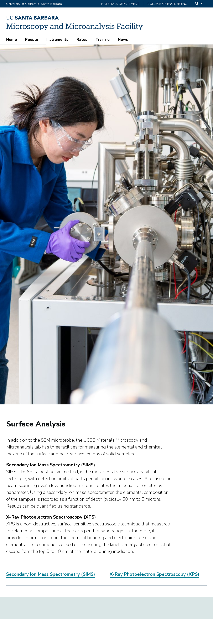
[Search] (199, 3)
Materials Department (120, 4)
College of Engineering (167, 4)
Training (102, 39)
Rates (82, 39)
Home (11, 39)
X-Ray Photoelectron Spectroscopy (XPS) (154, 575)
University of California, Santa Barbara (34, 4)
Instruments (57, 39)
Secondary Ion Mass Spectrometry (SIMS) (50, 575)
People (31, 39)
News (123, 39)
